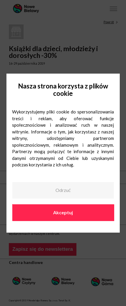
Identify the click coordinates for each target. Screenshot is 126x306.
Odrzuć (63, 190)
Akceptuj (63, 212)
